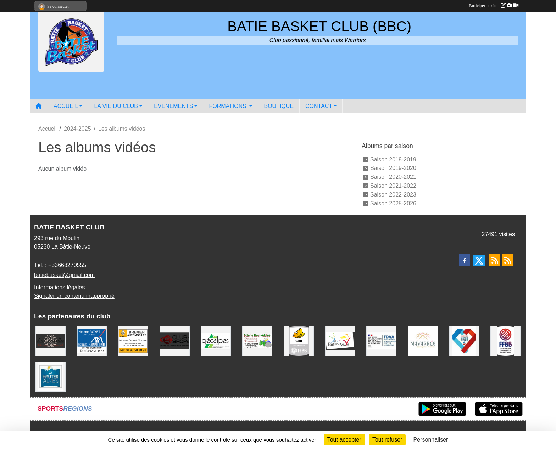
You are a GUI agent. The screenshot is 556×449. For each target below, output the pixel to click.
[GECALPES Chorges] (216, 340)
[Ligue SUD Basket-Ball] (299, 340)
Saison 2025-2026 (393, 203)
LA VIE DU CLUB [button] (116, 106)
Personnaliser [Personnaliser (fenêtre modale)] (430, 440)
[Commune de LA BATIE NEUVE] (340, 340)
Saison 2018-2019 (393, 159)
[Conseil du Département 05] (50, 376)
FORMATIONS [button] (228, 106)
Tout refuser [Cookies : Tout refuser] (387, 440)
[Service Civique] (464, 340)
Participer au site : (493, 5)
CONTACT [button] (318, 106)
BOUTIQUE (279, 106)
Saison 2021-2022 (393, 186)
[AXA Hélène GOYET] (92, 340)
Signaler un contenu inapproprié (74, 296)
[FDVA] (381, 340)
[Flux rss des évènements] (507, 260)
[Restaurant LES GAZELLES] (50, 340)
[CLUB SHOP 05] (175, 340)
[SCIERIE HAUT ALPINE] (257, 340)
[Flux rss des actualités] (494, 260)
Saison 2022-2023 (393, 195)
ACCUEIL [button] (66, 106)
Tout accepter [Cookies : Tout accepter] (344, 440)
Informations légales (59, 287)
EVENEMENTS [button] (173, 106)
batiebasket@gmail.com (64, 275)
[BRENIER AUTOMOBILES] (133, 340)
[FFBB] (505, 340)
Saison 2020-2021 (393, 177)
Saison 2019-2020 (393, 168)
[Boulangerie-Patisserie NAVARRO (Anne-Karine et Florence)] (423, 340)
